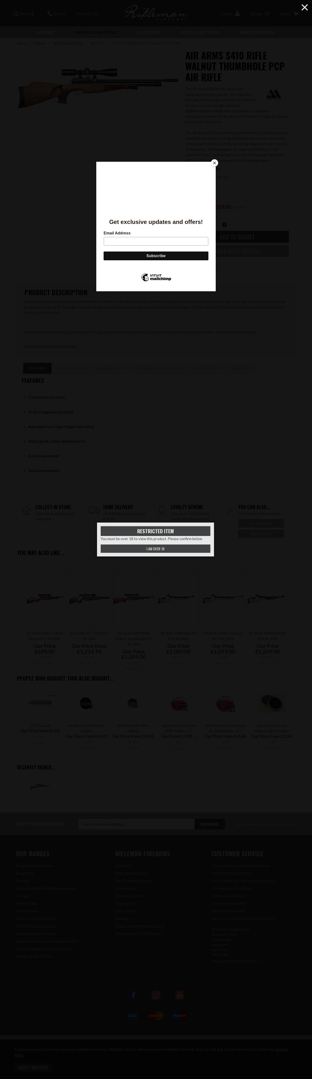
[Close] (214, 163)
